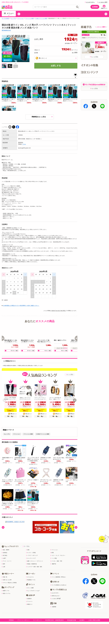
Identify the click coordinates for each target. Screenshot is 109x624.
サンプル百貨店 (5, 18)
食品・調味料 (5, 546)
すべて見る (26, 542)
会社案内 (81, 615)
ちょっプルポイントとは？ (33, 587)
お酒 (3, 563)
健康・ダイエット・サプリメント (34, 557)
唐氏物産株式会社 (6, 30)
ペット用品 (53, 554)
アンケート (29, 597)
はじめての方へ (90, 2)
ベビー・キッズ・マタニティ (57, 551)
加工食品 (4, 551)
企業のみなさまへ (55, 592)
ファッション (20, 18)
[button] (19, 14)
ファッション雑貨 (29, 18)
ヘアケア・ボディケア (32, 551)
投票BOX (29, 595)
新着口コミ (29, 600)
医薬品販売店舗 (71, 615)
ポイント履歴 (30, 584)
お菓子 (4, 554)
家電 (52, 549)
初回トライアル (6, 589)
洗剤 (27, 546)
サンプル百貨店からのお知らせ (58, 581)
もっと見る (69, 374)
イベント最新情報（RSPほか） (58, 573)
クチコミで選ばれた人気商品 (9, 579)
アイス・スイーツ (6, 557)
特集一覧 (4, 573)
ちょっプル (13, 18)
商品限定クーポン (31, 576)
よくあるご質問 (102, 2)
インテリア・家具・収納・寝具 (34, 563)
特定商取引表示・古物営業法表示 (54, 615)
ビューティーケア (31, 554)
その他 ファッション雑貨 (41, 18)
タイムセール (30, 573)
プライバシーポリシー (23, 615)
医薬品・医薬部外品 (31, 560)
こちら (24, 144)
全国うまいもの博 (6, 576)
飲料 (3, 560)
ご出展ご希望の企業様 (94, 615)
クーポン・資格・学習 (56, 557)
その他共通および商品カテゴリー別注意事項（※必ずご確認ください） (21, 305)
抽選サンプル (5, 587)
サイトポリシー (37, 615)
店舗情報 (53, 602)
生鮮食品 (4, 549)
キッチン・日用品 (31, 549)
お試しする (56, 66)
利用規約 (11, 615)
